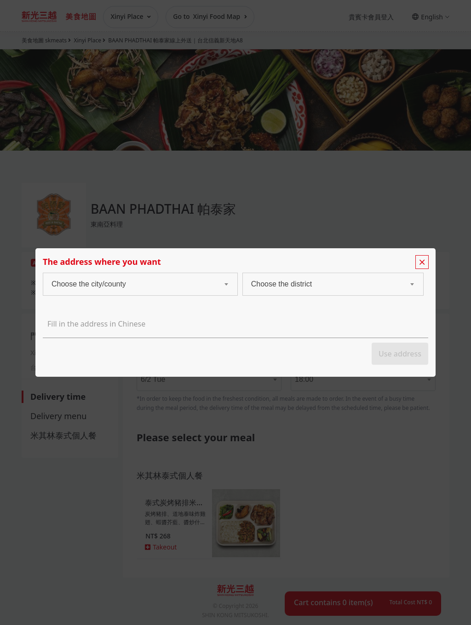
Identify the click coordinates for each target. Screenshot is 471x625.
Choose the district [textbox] (281, 284)
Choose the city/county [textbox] (89, 284)
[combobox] (131, 284)
